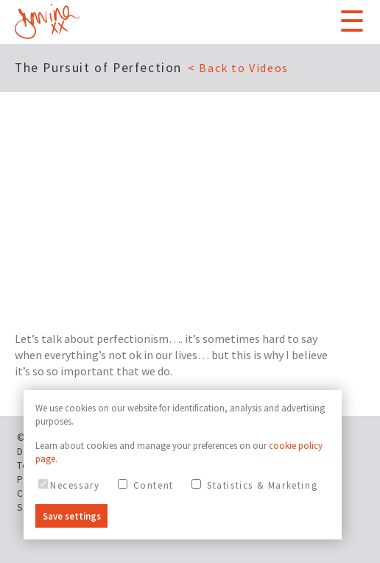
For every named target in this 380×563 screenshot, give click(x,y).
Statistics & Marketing (254, 485)
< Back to (238, 67)
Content (146, 485)
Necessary (68, 485)
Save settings (72, 516)
